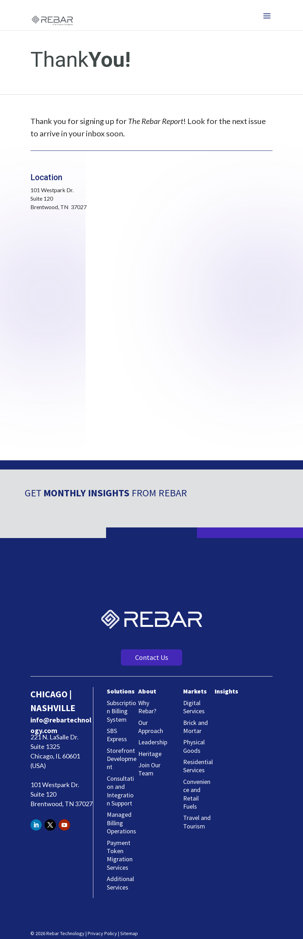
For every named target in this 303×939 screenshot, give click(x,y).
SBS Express (117, 735)
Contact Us (151, 657)
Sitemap (129, 933)
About (147, 691)
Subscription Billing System (121, 711)
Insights (226, 691)
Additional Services (120, 883)
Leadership (152, 742)
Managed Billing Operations (121, 822)
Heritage (150, 754)
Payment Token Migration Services (120, 855)
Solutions (121, 691)
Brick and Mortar (195, 727)
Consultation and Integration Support (120, 790)
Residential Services (198, 766)
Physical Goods (194, 746)
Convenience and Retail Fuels (196, 794)
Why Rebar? (147, 707)
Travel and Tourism (197, 822)
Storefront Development (121, 758)
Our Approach (150, 727)
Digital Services (194, 707)
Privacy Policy (102, 933)
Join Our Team (149, 769)
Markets (195, 691)
